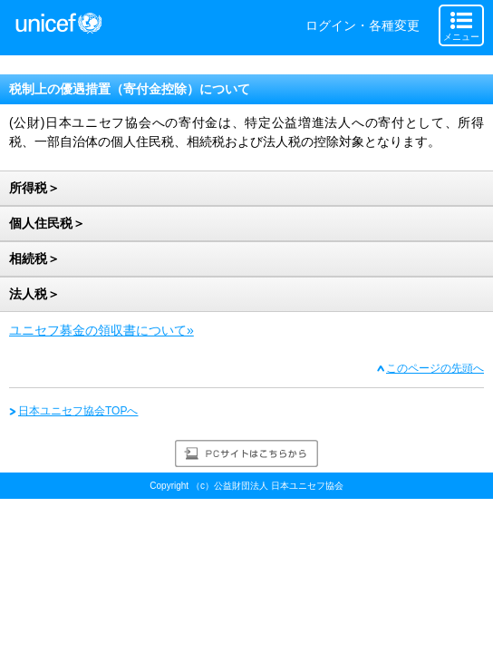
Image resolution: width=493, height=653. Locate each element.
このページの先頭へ (435, 368)
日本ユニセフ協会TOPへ (78, 410)
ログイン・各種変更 (362, 25)
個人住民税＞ (47, 223)
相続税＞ (34, 258)
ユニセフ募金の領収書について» (101, 330)
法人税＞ (34, 294)
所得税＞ (34, 187)
